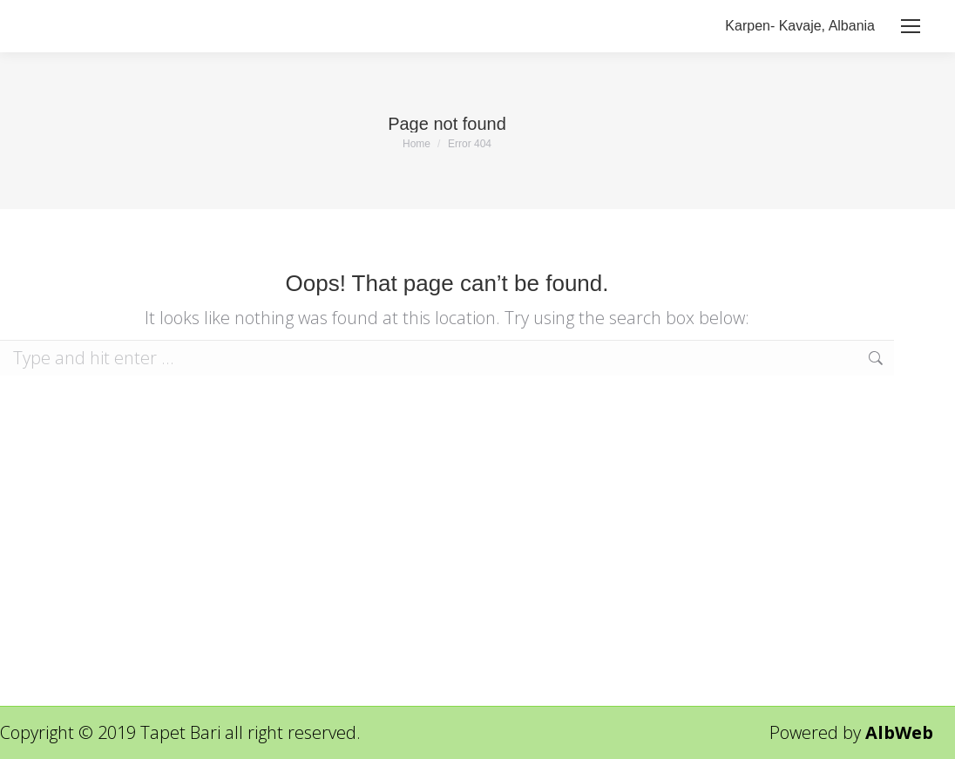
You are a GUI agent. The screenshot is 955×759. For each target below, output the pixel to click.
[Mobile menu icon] (910, 26)
